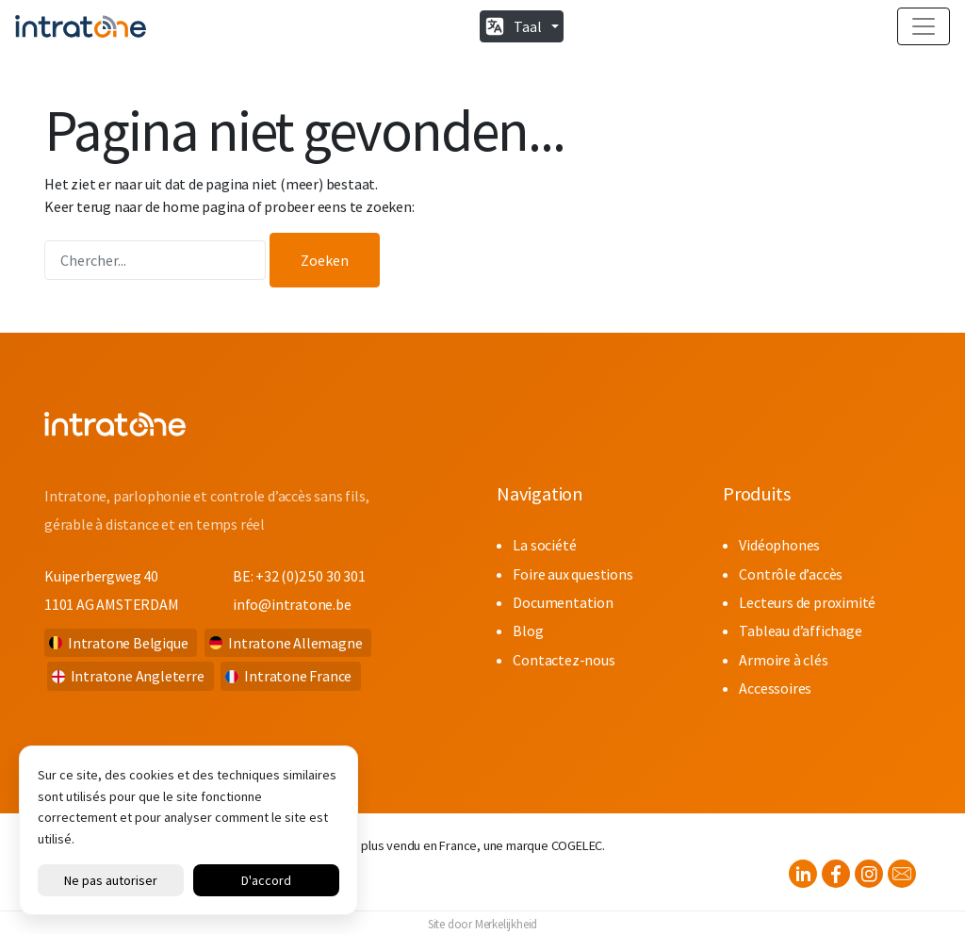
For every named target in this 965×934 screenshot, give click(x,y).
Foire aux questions (572, 574)
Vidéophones (779, 544)
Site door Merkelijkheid (482, 923)
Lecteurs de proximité (807, 602)
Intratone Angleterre (137, 675)
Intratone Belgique (128, 642)
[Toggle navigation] (923, 26)
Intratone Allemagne (295, 642)
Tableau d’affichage (800, 630)
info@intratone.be (292, 604)
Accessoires (775, 688)
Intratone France (298, 675)
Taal (528, 26)
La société (544, 544)
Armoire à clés (783, 659)
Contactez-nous (563, 659)
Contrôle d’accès (790, 574)
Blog (528, 630)
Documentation (563, 602)
